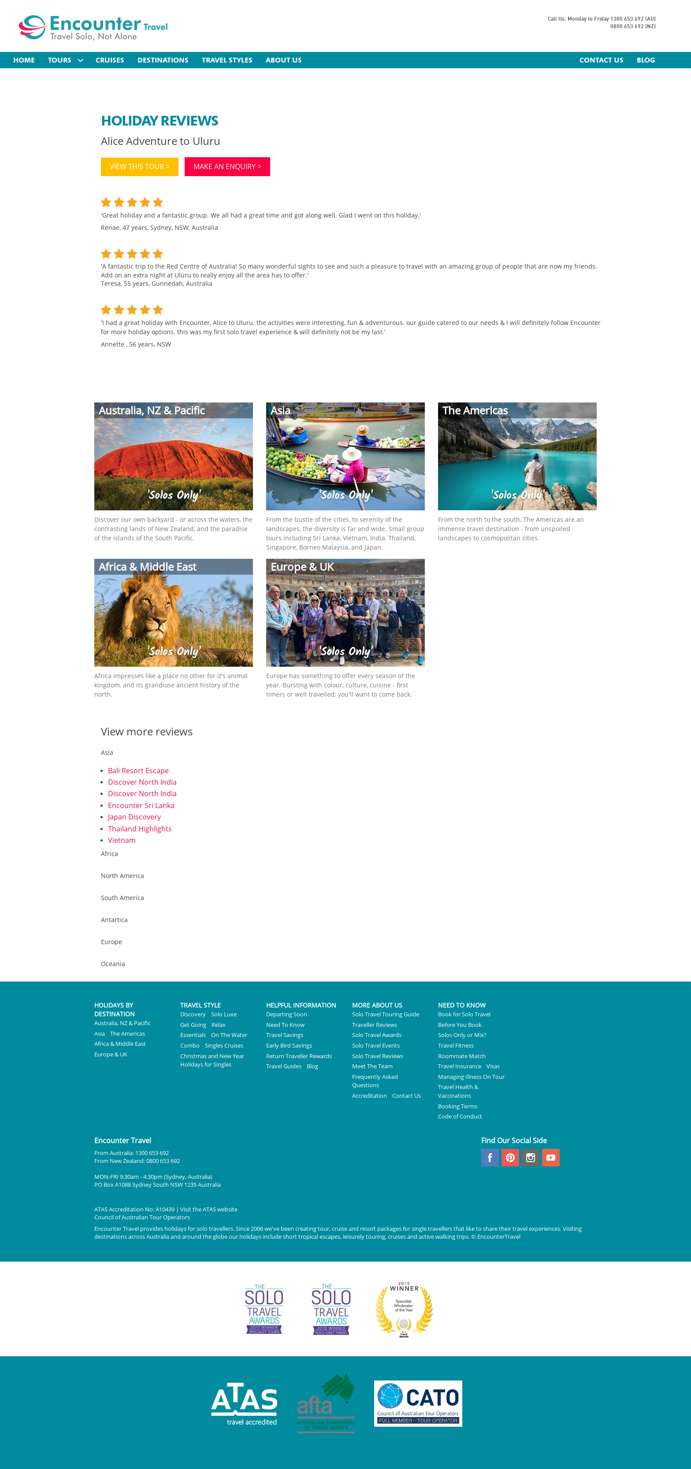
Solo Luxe (224, 1014)
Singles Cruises (224, 1045)
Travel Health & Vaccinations (458, 1091)
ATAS (209, 1209)
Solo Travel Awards (376, 1035)
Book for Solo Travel (464, 1014)
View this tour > (140, 166)
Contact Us (406, 1096)
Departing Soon (286, 1014)
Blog (312, 1066)
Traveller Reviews (374, 1025)
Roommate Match (462, 1056)
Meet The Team (372, 1066)
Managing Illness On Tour (471, 1077)
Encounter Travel (93, 27)
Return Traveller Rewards (299, 1056)
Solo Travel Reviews (377, 1056)
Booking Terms (457, 1106)
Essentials (193, 1035)
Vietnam (122, 840)
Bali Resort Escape (138, 770)
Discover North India (142, 782)
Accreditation (369, 1096)
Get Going (193, 1025)
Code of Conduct (460, 1116)
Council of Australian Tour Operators (142, 1217)
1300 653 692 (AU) (633, 19)
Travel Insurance (459, 1066)
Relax (219, 1025)
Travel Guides (283, 1066)
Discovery (193, 1014)
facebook (490, 1157)
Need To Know (285, 1025)
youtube (551, 1157)
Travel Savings (284, 1035)
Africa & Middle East (120, 1044)
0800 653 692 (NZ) (633, 27)
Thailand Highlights (140, 829)
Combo (190, 1045)
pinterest (510, 1157)
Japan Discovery (134, 817)
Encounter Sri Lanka (141, 805)
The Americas (127, 1033)
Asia (99, 1033)
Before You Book (460, 1025)
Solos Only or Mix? (462, 1035)
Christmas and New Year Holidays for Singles (212, 1060)
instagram (530, 1157)
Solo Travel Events (376, 1045)
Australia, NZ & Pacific (122, 1023)
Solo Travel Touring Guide (385, 1014)
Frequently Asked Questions (375, 1081)
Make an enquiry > (227, 166)
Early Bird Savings (289, 1045)
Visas (493, 1066)
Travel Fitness (456, 1045)
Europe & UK (110, 1054)
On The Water (229, 1035)
